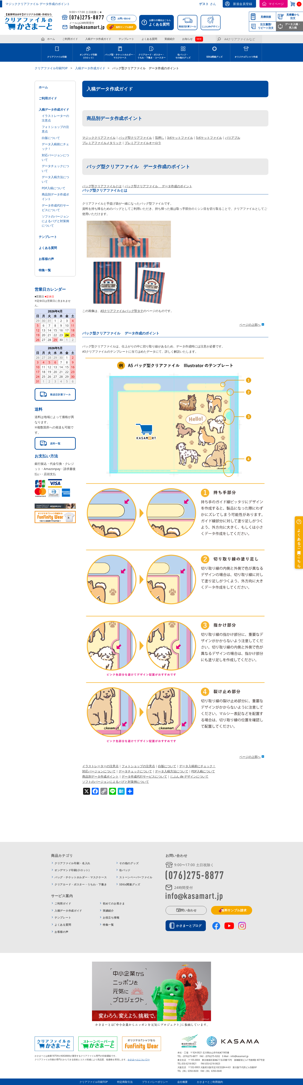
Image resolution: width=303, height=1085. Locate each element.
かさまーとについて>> (139, 1059)
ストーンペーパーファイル (135, 877)
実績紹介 (169, 39)
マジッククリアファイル (99, 138)
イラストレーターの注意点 (100, 766)
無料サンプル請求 (124, 27)
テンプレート (126, 39)
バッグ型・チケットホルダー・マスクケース (120, 56)
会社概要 (182, 1081)
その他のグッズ (129, 863)
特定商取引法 (126, 1081)
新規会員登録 (242, 4)
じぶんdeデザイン (210, 26)
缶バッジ (124, 870)
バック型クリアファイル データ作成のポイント (158, 186)
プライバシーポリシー (155, 1081)
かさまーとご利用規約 (209, 1081)
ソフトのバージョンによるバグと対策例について (115, 782)
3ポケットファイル (180, 138)
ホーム (51, 39)
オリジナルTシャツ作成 (246, 56)
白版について (167, 766)
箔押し (159, 138)
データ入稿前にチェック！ (197, 766)
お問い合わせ (124, 18)
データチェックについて (135, 771)
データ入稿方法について (171, 771)
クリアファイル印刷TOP (95, 1081)
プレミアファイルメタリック (102, 143)
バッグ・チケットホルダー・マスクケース (81, 877)
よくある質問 (149, 39)
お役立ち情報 (111, 917)
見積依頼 (266, 17)
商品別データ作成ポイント (100, 776)
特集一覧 (45, 268)
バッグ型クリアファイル (135, 138)
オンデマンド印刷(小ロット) (88, 56)
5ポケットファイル (209, 138)
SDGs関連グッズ (214, 56)
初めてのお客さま (114, 903)
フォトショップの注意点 (138, 766)
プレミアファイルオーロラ (143, 143)
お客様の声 (46, 257)
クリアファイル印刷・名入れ (72, 863)
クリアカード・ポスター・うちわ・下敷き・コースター (151, 56)
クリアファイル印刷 (57, 56)
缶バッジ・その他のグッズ (182, 56)
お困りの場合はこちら (158, 23)
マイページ (276, 4)
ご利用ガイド (70, 39)
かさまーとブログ (189, 926)
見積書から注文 (292, 16)
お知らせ (187, 39)
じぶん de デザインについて (189, 776)
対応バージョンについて (99, 771)
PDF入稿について (203, 771)
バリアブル (232, 138)
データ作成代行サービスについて (144, 776)
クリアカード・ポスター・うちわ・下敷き (81, 884)
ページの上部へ (250, 325)
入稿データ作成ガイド (98, 39)
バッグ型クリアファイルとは (102, 186)
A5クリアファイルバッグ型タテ (121, 311)
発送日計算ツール (187, 26)
